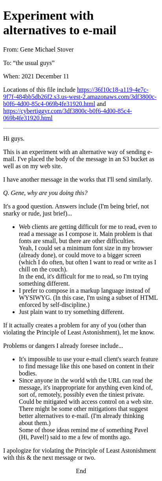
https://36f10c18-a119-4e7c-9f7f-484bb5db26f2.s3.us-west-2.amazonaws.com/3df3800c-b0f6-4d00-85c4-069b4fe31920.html (79, 96)
